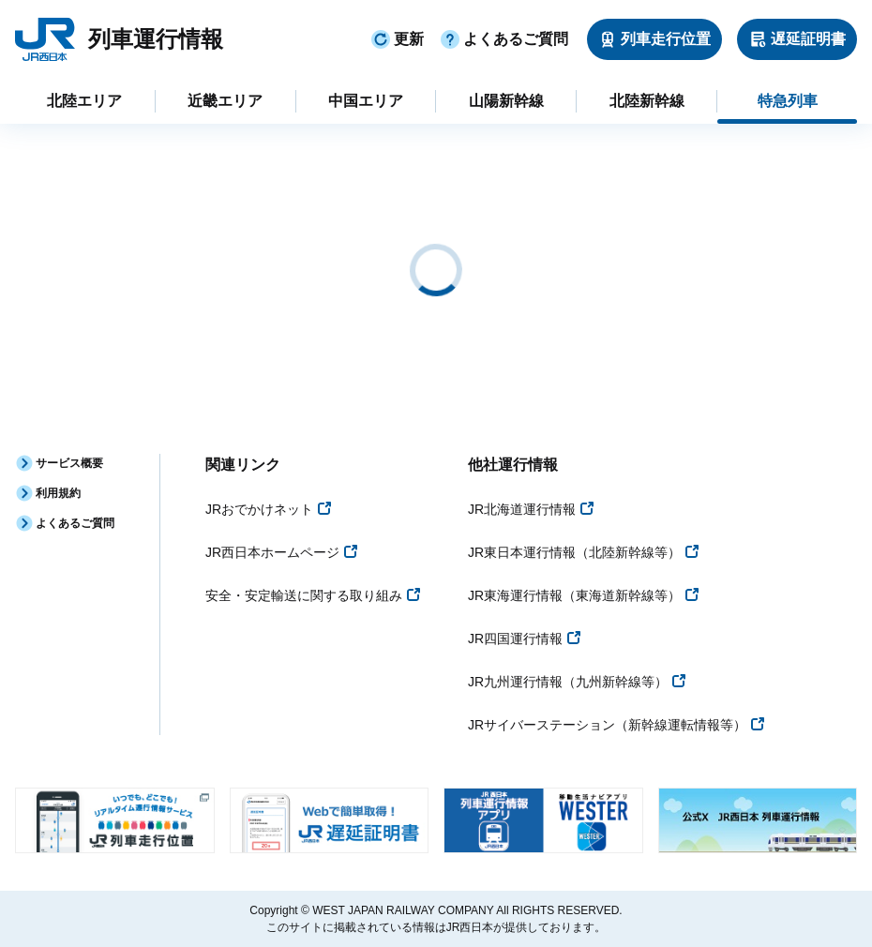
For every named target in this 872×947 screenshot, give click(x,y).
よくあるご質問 (503, 39)
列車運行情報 (155, 39)
